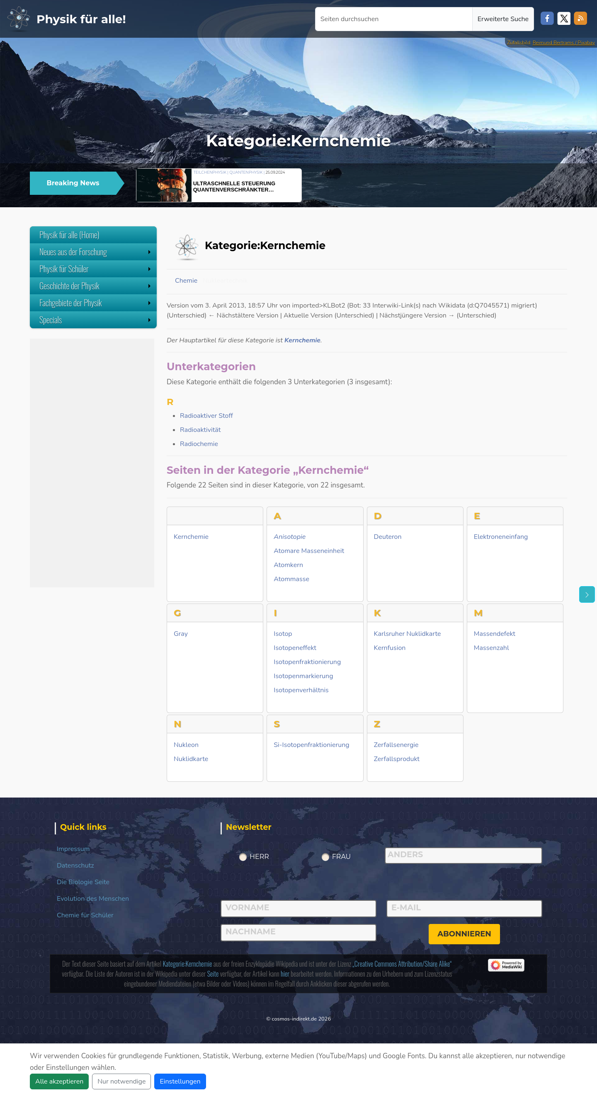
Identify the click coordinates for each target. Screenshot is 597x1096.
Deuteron (388, 537)
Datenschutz (75, 865)
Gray (181, 634)
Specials (96, 319)
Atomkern (288, 565)
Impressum (73, 849)
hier (285, 974)
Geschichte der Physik (96, 285)
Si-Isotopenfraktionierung (311, 745)
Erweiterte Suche (503, 19)
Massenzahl (491, 648)
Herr (259, 857)
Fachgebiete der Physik (96, 302)
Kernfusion (390, 648)
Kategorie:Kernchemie (187, 964)
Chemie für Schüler (85, 915)
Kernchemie (302, 340)
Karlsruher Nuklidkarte (407, 634)
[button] (545, 184)
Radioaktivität (200, 429)
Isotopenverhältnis (301, 690)
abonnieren (464, 933)
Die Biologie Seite (83, 882)
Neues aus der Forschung (96, 251)
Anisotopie (290, 537)
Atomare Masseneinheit (309, 551)
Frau (341, 857)
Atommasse (291, 579)
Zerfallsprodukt (397, 759)
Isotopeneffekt (295, 648)
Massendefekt (494, 634)
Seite (213, 974)
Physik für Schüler (96, 268)
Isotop (283, 634)
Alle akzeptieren (59, 1081)
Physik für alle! (81, 19)
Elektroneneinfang (501, 537)
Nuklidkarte (191, 759)
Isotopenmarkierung (303, 676)
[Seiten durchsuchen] (394, 19)
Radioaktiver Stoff (206, 415)
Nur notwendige (121, 1081)
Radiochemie (199, 444)
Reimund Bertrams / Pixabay (564, 42)
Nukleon (186, 745)
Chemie (186, 280)
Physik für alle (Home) (69, 234)
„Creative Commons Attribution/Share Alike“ (401, 964)
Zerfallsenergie (396, 745)
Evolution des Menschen (93, 898)
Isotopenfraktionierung (307, 662)
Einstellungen (180, 1081)
